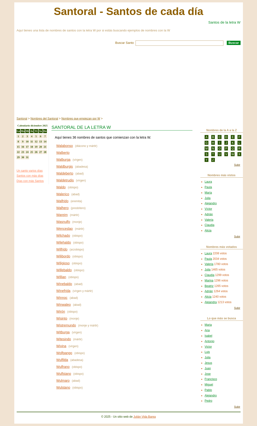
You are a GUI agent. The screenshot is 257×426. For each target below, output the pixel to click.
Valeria (209, 219)
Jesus (208, 363)
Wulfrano (63, 367)
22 (18, 151)
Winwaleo (63, 304)
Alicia (208, 230)
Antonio (209, 341)
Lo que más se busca (221, 318)
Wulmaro (63, 380)
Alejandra (211, 302)
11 (31, 141)
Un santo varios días (30, 170)
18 (31, 146)
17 (27, 146)
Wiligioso (63, 263)
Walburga (63, 159)
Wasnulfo (63, 222)
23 (22, 151)
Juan (208, 368)
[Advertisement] (128, 81)
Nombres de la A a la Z (221, 130)
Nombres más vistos (221, 175)
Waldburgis (64, 166)
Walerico (62, 194)
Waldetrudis (65, 180)
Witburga (63, 332)
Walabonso (64, 146)
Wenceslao (64, 229)
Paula (208, 187)
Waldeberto (64, 173)
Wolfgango (64, 353)
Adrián (209, 214)
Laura (208, 181)
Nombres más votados (221, 247)
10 (27, 141)
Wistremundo (66, 325)
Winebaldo (64, 284)
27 (40, 151)
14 (45, 141)
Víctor (208, 208)
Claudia (209, 225)
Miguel (209, 384)
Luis (207, 352)
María (208, 192)
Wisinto (61, 318)
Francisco (211, 379)
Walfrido (62, 201)
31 (27, 157)
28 (45, 151)
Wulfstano (63, 374)
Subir (237, 164)
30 (22, 157)
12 (36, 141)
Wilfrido (61, 249)
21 (45, 146)
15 (18, 146)
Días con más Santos (30, 181)
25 (31, 151)
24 (27, 151)
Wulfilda (62, 360)
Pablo (208, 390)
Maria (208, 324)
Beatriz (209, 286)
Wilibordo (63, 256)
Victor (208, 346)
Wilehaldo (63, 242)
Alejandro (211, 203)
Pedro (208, 400)
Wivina (61, 346)
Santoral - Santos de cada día (128, 11)
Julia (208, 198)
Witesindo (63, 339)
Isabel (208, 335)
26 (36, 151)
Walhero (62, 208)
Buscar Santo (124, 43)
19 (36, 146)
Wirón (60, 311)
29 (18, 157)
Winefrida (63, 291)
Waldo (61, 187)
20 (40, 146)
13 (40, 141)
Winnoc (61, 298)
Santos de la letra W (224, 22)
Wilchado (63, 235)
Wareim (62, 215)
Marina (209, 280)
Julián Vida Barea (144, 416)
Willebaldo (64, 270)
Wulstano (63, 387)
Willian (61, 277)
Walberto (63, 153)
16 (22, 146)
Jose (208, 374)
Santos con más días (30, 175)
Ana (207, 330)
